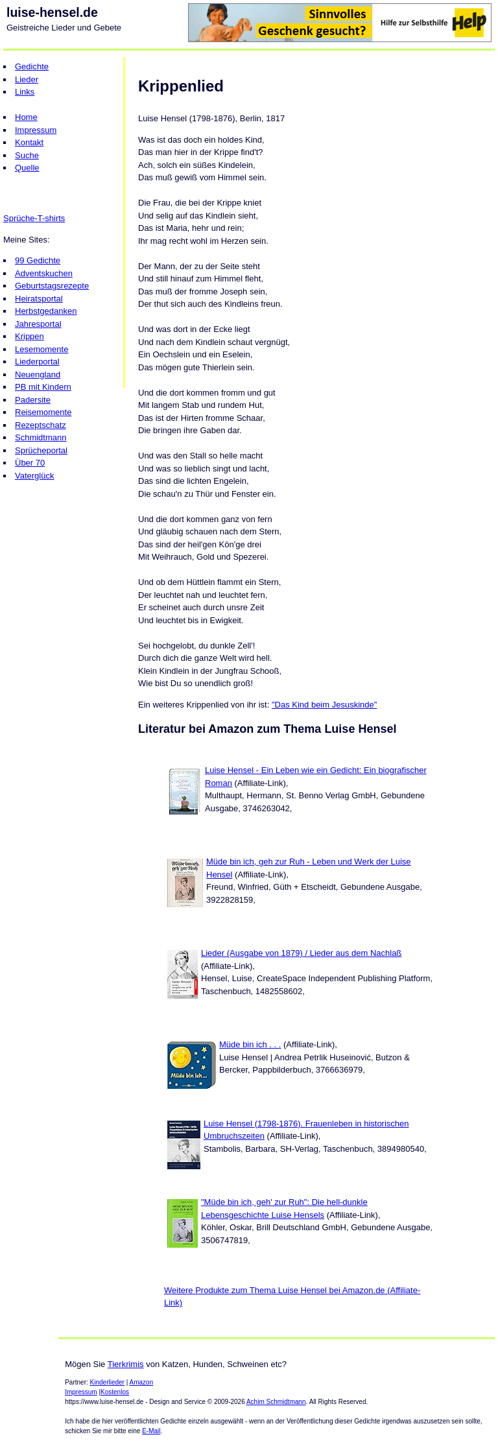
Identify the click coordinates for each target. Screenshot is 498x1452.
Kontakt (29, 142)
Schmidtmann (40, 437)
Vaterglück (34, 476)
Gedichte (32, 66)
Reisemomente (43, 412)
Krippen (29, 336)
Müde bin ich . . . (250, 1044)
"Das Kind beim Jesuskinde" (324, 704)
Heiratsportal (39, 298)
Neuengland (37, 374)
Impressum (35, 130)
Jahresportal (38, 324)
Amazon (142, 1382)
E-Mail (151, 1430)
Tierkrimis (126, 1364)
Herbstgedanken (46, 311)
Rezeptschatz (40, 425)
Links (24, 92)
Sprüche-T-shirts (34, 218)
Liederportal (37, 361)
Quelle (27, 168)
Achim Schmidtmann (276, 1401)
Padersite (33, 400)
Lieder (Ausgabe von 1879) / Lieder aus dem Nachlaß (301, 953)
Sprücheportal (41, 450)
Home (26, 117)
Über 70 (30, 463)
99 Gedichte (37, 260)
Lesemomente (41, 349)
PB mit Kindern (43, 387)
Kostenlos (115, 1392)
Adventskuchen (44, 273)
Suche (27, 155)
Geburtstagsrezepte (52, 286)
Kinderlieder (107, 1382)
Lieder (26, 79)
